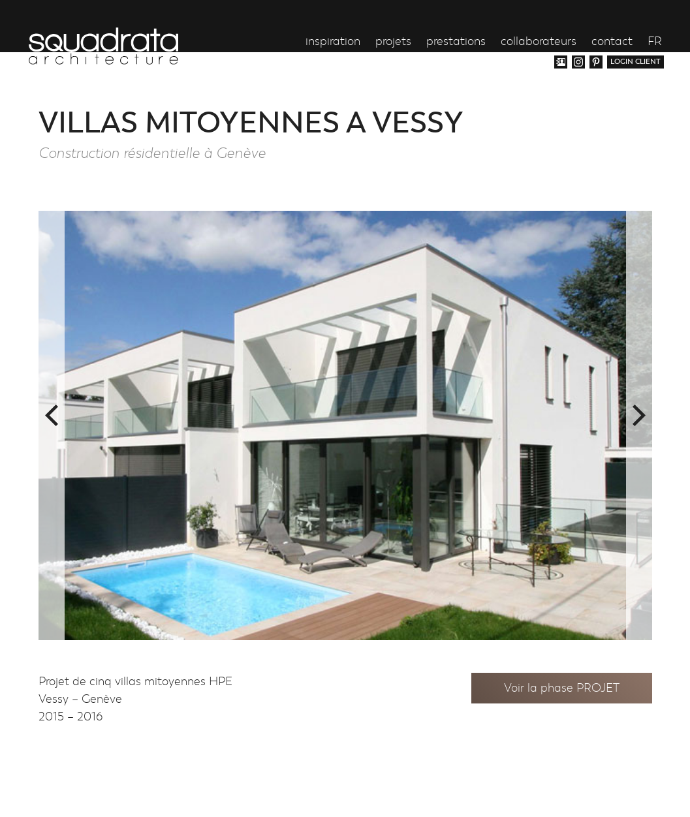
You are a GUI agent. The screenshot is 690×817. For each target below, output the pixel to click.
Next (639, 416)
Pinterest (596, 62)
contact (612, 42)
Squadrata (103, 46)
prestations (456, 42)
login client (635, 61)
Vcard (560, 62)
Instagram (578, 62)
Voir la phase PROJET (561, 688)
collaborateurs (538, 42)
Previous (52, 416)
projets (393, 42)
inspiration (333, 42)
